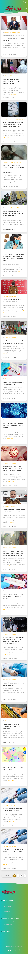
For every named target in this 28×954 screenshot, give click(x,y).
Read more (6, 51)
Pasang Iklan (7, 906)
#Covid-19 (7, 296)
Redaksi (6, 904)
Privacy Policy (8, 924)
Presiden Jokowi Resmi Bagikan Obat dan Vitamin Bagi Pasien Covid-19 (14, 38)
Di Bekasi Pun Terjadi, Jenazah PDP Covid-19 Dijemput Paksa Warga (13, 425)
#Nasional (6, 32)
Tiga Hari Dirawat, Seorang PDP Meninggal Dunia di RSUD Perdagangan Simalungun (13, 553)
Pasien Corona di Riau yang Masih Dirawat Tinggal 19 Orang (13, 596)
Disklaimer (7, 911)
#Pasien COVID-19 (20, 119)
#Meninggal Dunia (9, 162)
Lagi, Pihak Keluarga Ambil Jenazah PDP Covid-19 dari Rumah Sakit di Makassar (12, 469)
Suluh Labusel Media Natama (14, 946)
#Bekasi (6, 420)
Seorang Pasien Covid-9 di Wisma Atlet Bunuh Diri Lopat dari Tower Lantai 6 (13, 213)
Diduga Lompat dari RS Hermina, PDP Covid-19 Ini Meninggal (11, 726)
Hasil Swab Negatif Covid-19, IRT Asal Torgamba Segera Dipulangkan (13, 852)
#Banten (6, 76)
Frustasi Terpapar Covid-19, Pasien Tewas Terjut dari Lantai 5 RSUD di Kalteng (13, 125)
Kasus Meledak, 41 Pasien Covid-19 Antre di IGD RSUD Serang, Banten (12, 81)
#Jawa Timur (7, 251)
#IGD (11, 76)
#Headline (13, 296)
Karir (5, 909)
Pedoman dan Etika (9, 922)
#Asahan (6, 506)
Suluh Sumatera (16, 945)
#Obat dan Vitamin (15, 32)
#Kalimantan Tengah (9, 119)
